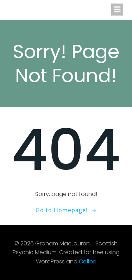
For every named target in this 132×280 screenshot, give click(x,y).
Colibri (87, 261)
